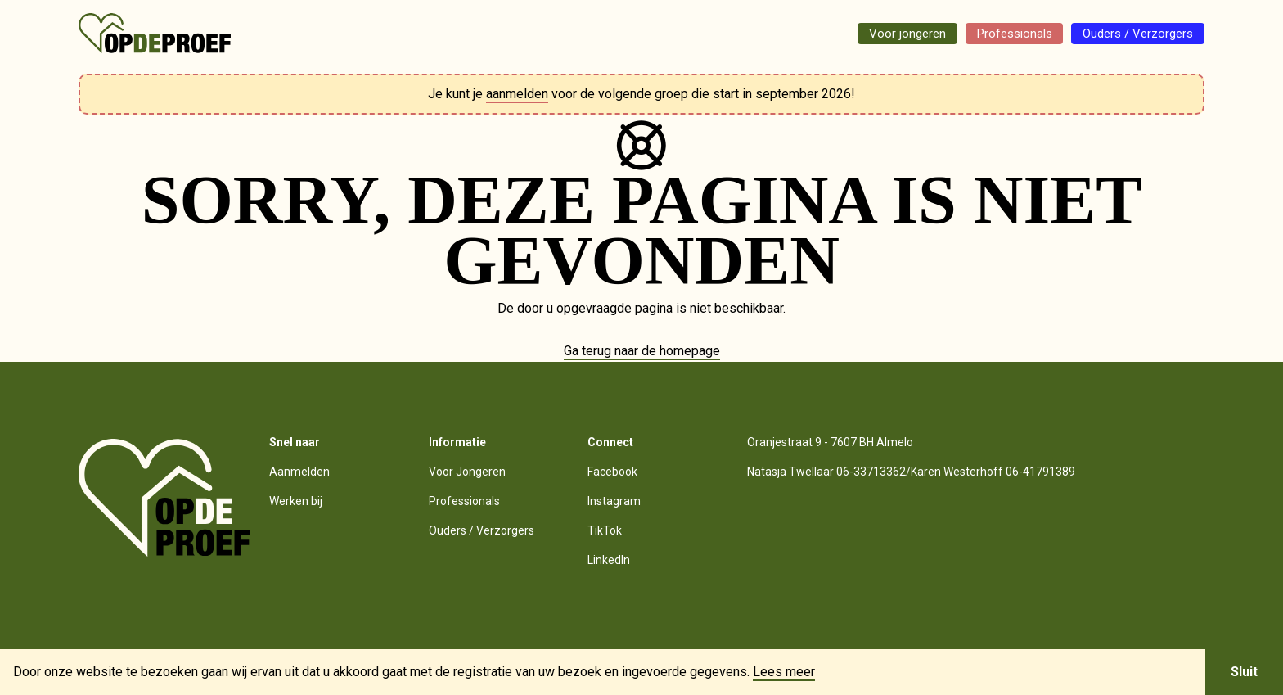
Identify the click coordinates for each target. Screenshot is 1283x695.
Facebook (612, 471)
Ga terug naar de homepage (642, 351)
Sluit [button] (1244, 671)
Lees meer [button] (784, 672)
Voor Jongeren (467, 471)
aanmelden (517, 94)
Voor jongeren (886, 33)
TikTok (604, 530)
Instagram (614, 501)
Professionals (1000, 33)
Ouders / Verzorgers (1133, 33)
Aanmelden (299, 471)
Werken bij (295, 501)
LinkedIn (608, 559)
